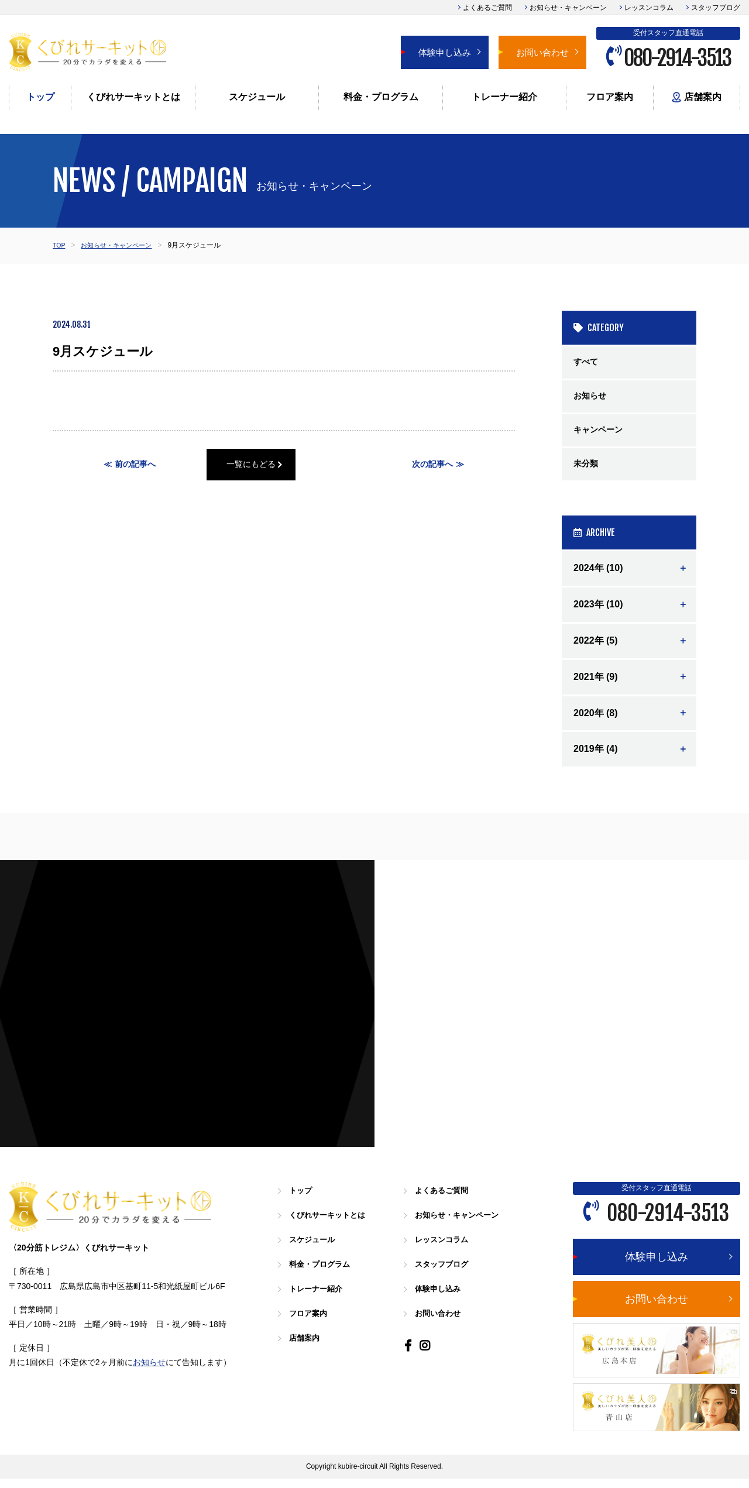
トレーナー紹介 (504, 97)
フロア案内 (609, 97)
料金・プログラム (380, 97)
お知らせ (592, 399)
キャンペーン (601, 436)
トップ (40, 97)
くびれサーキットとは (133, 97)
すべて (587, 363)
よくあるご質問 (487, 8)
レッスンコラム (649, 8)
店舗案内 (696, 97)
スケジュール (257, 97)
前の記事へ (135, 465)
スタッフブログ (715, 8)
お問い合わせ (542, 52)
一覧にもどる (284, 465)
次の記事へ (431, 465)
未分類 (587, 472)
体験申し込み (444, 52)
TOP (60, 245)
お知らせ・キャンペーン (568, 8)
